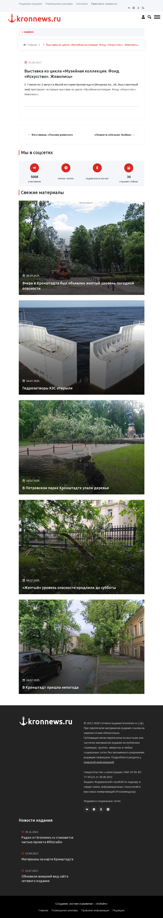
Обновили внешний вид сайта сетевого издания (45, 879)
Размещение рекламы (59, 3)
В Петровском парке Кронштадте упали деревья (66, 488)
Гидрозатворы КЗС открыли (47, 388)
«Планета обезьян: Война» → (114, 134)
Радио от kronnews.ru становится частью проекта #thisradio (47, 840)
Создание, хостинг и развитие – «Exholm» (81, 904)
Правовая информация (95, 910)
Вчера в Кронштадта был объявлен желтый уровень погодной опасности (79, 286)
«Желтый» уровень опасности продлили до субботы (69, 588)
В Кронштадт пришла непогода (50, 687)
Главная (30, 44)
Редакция (118, 910)
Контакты (82, 3)
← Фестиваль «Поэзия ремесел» (51, 134)
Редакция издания (30, 3)
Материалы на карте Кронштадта (48, 859)
